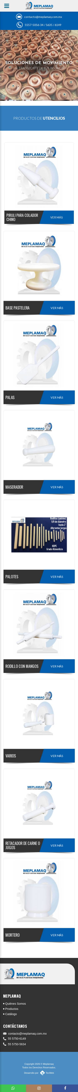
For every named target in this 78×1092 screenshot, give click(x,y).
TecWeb (50, 1073)
